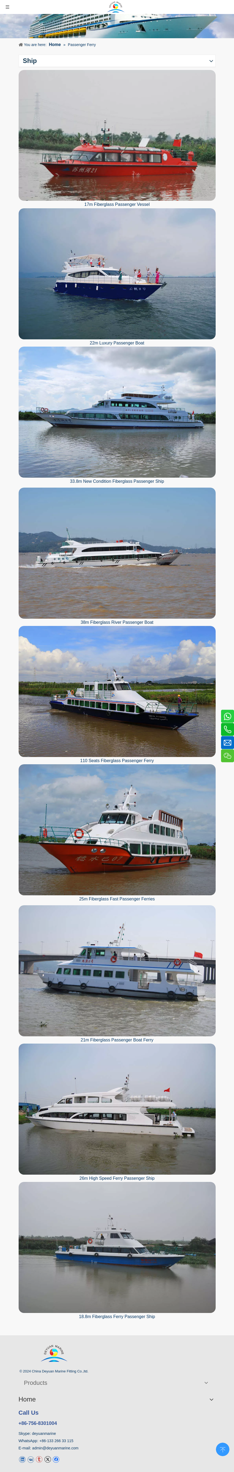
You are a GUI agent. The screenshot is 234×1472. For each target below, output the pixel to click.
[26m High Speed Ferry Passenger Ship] (117, 1109)
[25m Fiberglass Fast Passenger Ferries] (117, 829)
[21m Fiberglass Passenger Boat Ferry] (117, 970)
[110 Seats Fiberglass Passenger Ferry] (117, 691)
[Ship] (117, 26)
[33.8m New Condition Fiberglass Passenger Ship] (117, 412)
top (223, 1449)
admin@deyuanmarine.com (55, 1448)
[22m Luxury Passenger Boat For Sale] (117, 273)
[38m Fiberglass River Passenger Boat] (117, 553)
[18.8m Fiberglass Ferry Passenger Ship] (117, 1247)
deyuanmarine (44, 1433)
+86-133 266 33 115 (56, 1441)
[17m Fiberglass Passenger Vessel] (117, 135)
